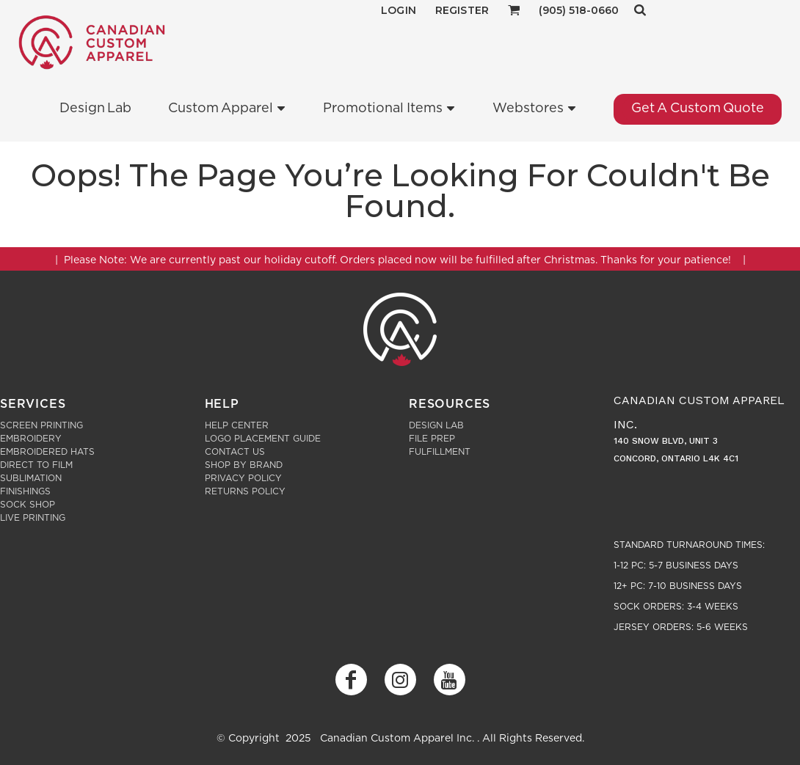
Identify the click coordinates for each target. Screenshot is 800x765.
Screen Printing (41, 425)
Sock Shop (27, 504)
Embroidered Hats (47, 451)
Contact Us (235, 451)
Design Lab (436, 425)
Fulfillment (439, 451)
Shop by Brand (244, 465)
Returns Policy (245, 491)
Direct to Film (36, 465)
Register (462, 10)
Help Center (237, 425)
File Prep (432, 438)
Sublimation (31, 478)
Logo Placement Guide (263, 438)
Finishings (25, 491)
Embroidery (31, 438)
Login (398, 10)
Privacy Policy (243, 478)
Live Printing (32, 517)
